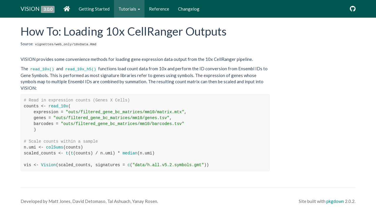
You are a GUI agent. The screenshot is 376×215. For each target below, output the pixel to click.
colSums (54, 147)
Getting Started (94, 8)
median (129, 153)
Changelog (188, 8)
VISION (30, 8)
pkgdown (335, 201)
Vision (48, 165)
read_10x (58, 106)
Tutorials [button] (129, 8)
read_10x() (42, 69)
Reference (159, 8)
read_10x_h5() (80, 69)
